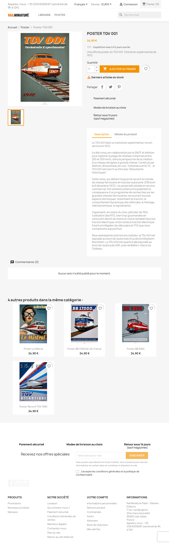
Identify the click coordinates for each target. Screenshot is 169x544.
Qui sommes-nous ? (58, 507)
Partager (102, 87)
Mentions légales (57, 524)
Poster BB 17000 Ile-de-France (84, 348)
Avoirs (90, 516)
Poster (59, 15)
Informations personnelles (102, 503)
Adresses (92, 520)
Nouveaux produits (18, 507)
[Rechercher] (139, 15)
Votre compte (97, 497)
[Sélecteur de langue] (81, 4)
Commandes (94, 512)
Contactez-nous (56, 528)
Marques (13, 512)
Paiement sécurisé (57, 512)
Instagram (26, 483)
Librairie (44, 15)
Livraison (52, 503)
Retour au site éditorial (60, 537)
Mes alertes (93, 529)
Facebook (11, 483)
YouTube (18, 483)
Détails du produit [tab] (126, 134)
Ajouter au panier (119, 69)
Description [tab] (101, 134)
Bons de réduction (97, 524)
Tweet (110, 87)
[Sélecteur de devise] (107, 4)
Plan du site (53, 532)
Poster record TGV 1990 (33, 406)
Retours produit (96, 507)
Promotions (14, 503)
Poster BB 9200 (135, 348)
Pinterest (119, 87)
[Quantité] (91, 69)
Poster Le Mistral (33, 348)
